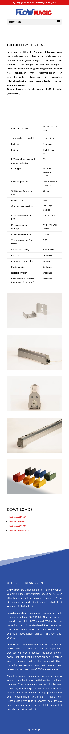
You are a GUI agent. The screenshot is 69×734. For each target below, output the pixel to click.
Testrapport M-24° (17, 521)
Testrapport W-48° (17, 526)
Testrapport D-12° (17, 516)
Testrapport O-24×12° (19, 530)
